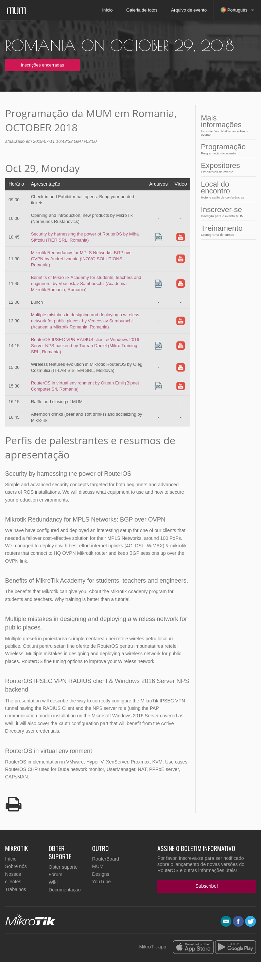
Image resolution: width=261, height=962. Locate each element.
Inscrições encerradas (42, 65)
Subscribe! (206, 886)
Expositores (226, 167)
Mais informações (226, 125)
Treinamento (226, 230)
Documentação (65, 889)
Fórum (55, 874)
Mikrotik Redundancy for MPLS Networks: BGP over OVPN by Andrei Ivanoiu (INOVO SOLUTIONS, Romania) (82, 258)
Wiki (53, 882)
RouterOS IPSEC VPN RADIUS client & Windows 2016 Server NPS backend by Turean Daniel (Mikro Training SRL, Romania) (85, 345)
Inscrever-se (226, 211)
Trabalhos (15, 889)
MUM (97, 866)
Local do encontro (226, 189)
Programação (226, 149)
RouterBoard (105, 859)
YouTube (101, 881)
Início (107, 10)
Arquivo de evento (189, 10)
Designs (100, 874)
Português (234, 10)
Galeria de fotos (142, 10)
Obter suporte (63, 867)
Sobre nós (16, 866)
